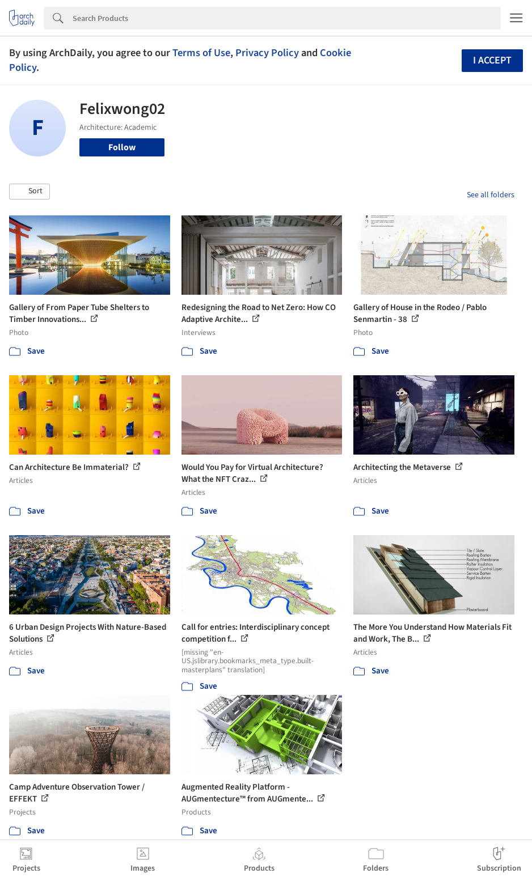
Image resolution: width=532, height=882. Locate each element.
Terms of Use (201, 52)
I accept (492, 60)
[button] (29, 192)
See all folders (490, 195)
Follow (122, 147)
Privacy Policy (267, 52)
